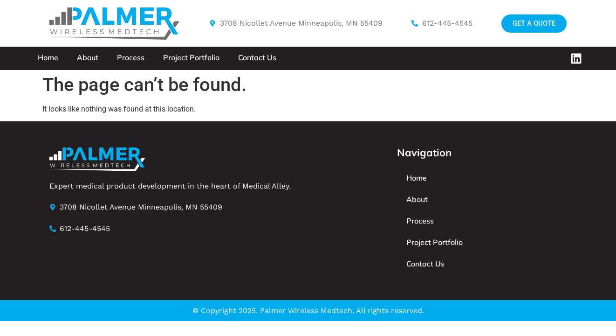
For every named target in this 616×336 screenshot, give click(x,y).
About (87, 57)
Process (130, 57)
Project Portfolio (191, 57)
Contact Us (257, 57)
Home (48, 57)
